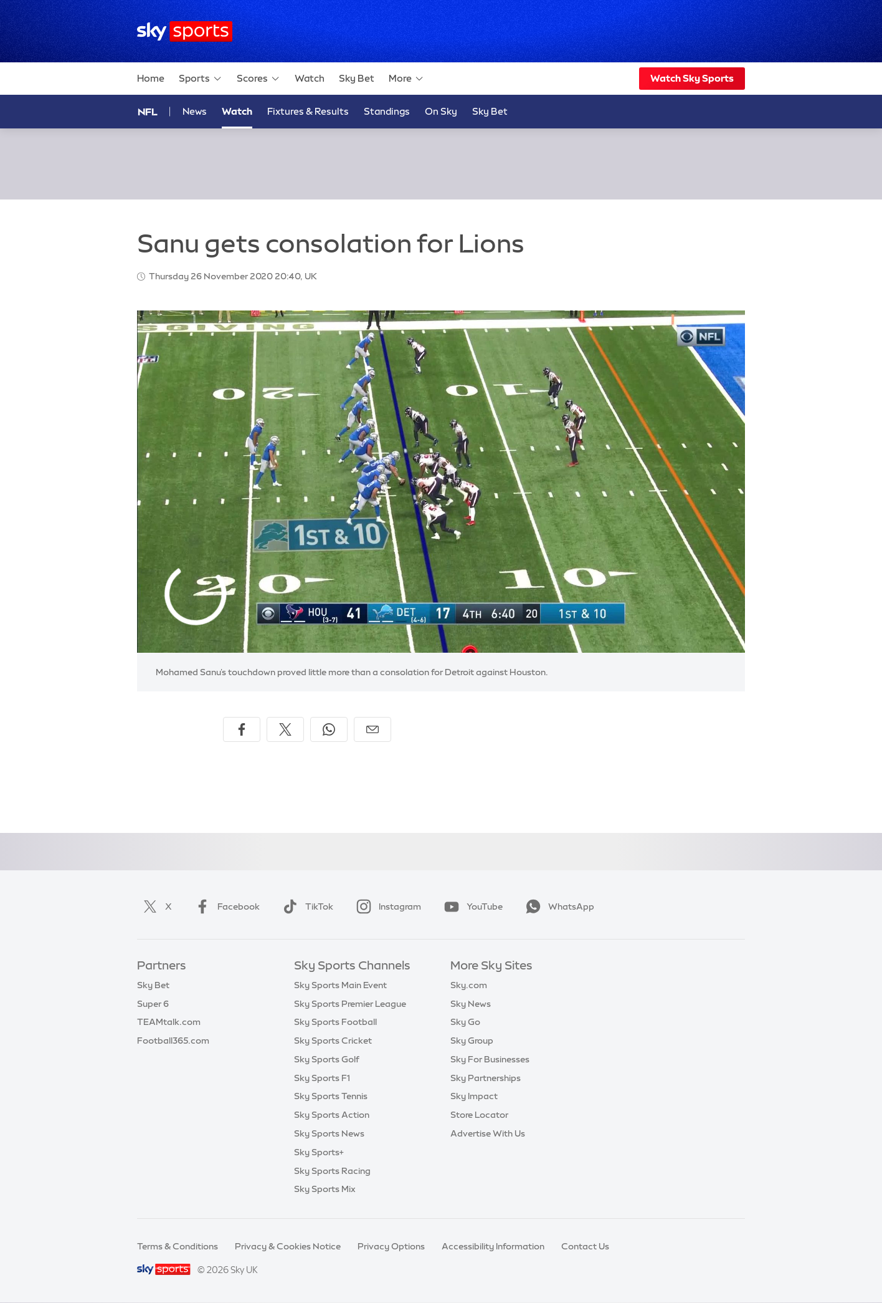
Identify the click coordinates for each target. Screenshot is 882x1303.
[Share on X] (285, 729)
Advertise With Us (487, 1133)
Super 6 (153, 1003)
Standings (387, 111)
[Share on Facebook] (241, 729)
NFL (148, 112)
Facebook (225, 906)
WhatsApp (557, 906)
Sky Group (471, 1040)
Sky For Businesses (489, 1059)
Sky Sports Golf (326, 1059)
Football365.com (173, 1040)
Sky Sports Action (331, 1114)
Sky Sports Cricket (333, 1040)
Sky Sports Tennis (331, 1096)
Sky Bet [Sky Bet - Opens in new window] (490, 111)
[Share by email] (372, 729)
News (195, 111)
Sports (200, 79)
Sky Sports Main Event (340, 985)
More (406, 79)
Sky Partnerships (485, 1078)
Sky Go (465, 1021)
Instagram (386, 906)
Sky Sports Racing (332, 1170)
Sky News (470, 1003)
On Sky (441, 111)
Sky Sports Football (335, 1021)
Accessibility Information (493, 1246)
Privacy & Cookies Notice (288, 1246)
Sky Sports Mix (325, 1189)
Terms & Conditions (177, 1246)
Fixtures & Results (308, 111)
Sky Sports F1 (322, 1078)
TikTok (305, 906)
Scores (258, 79)
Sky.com (468, 985)
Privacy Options (391, 1246)
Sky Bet (356, 78)
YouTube (471, 906)
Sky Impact (474, 1096)
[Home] (184, 31)
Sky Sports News (329, 1133)
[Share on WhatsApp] (329, 729)
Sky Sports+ (319, 1152)
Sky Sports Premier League (350, 1003)
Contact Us (585, 1246)
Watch (310, 78)
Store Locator (479, 1114)
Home (150, 78)
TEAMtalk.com (169, 1021)
